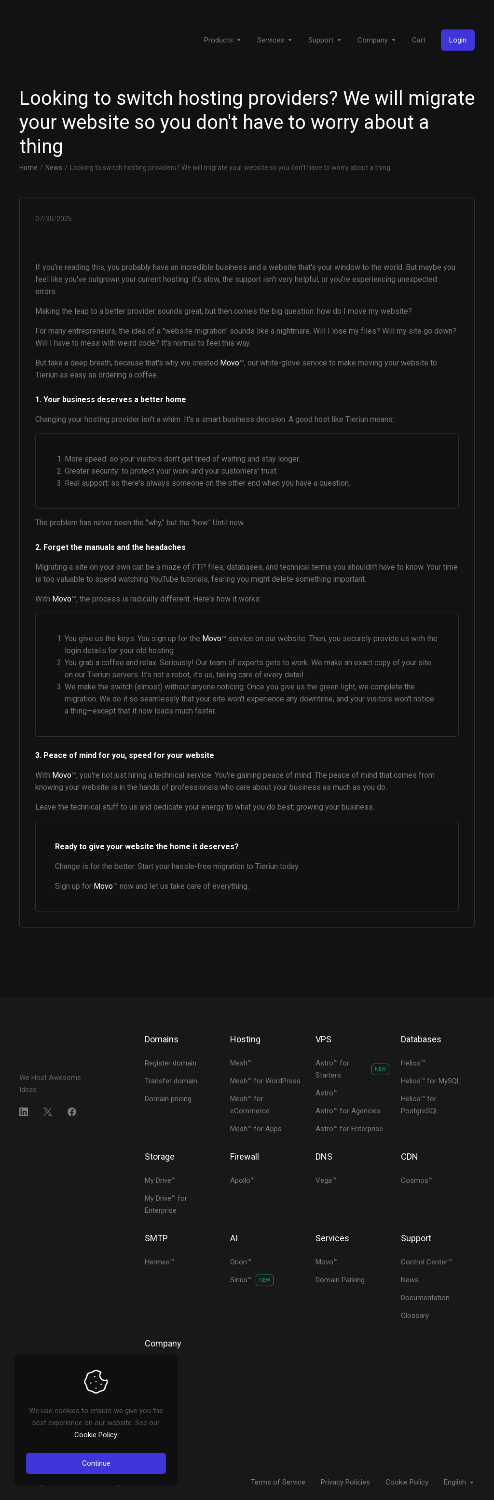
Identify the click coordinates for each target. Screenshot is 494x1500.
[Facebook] (72, 1112)
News (53, 167)
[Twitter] (48, 1112)
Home (28, 167)
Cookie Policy (95, 1434)
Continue (96, 1463)
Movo (229, 362)
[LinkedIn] (24, 1112)
